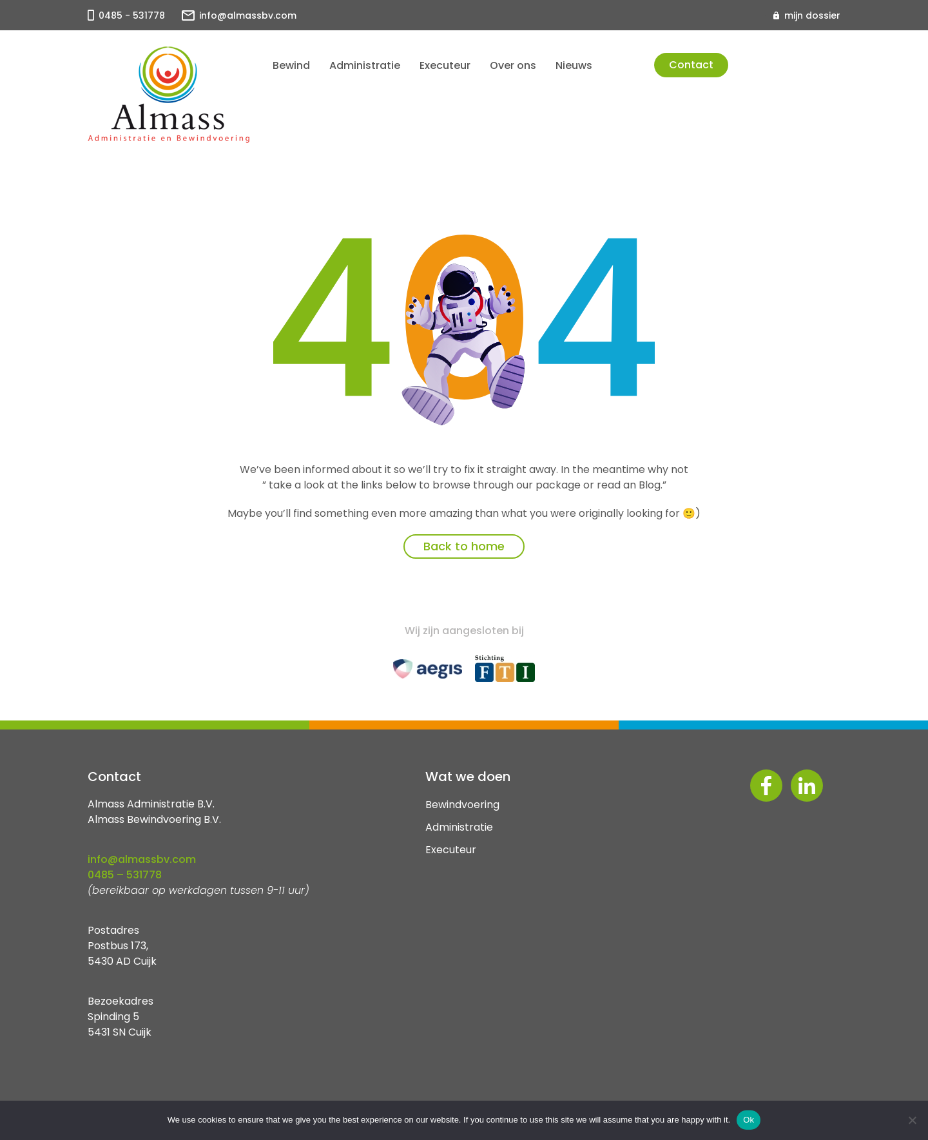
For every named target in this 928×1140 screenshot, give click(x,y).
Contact (691, 64)
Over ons (513, 65)
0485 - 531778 (132, 15)
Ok (748, 1120)
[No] (911, 1120)
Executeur (445, 65)
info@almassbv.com (247, 15)
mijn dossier (812, 15)
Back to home (464, 546)
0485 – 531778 (125, 874)
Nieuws (574, 65)
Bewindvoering (462, 804)
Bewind (291, 65)
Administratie (364, 65)
